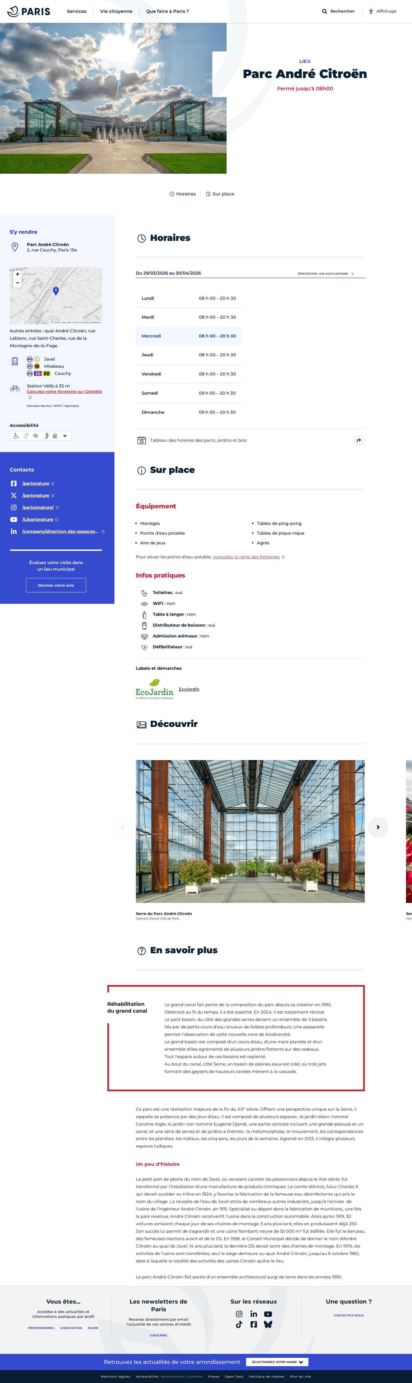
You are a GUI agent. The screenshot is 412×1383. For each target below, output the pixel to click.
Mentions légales (115, 1376)
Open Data (234, 1376)
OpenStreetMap (81, 322)
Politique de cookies (266, 1376)
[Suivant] (378, 827)
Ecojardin (167, 689)
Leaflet (55, 322)
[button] (56, 291)
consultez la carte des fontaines (246, 556)
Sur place (219, 194)
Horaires (182, 194)
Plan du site (300, 1376)
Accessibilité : (169, 1376)
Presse (213, 1376)
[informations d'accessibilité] (41, 436)
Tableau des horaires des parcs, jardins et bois (198, 440)
